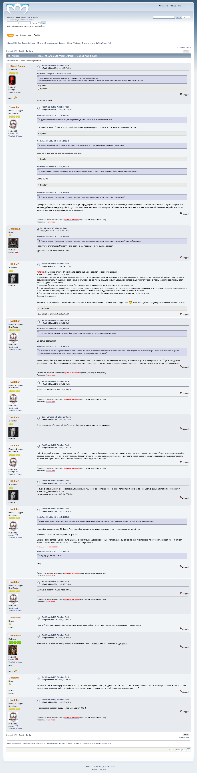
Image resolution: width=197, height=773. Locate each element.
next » (188, 47)
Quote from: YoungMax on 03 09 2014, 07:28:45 (54, 74)
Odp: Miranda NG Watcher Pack (56, 417)
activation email (27, 20)
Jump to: (172, 750)
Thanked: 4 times (14, 92)
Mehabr (15, 677)
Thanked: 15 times (15, 662)
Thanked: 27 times (15, 136)
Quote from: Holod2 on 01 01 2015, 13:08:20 (53, 517)
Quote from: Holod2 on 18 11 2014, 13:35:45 (53, 115)
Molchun (16, 228)
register (35, 17)
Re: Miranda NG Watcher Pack (55, 66)
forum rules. (50, 222)
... (21, 51)
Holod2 (15, 264)
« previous (181, 47)
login (28, 17)
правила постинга (71, 219)
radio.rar (41, 251)
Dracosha (85, 43)
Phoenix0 (16, 617)
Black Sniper (18, 66)
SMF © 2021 (98, 767)
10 (23, 51)
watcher (15, 107)
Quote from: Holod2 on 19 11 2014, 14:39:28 (53, 329)
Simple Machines (109, 767)
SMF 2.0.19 (88, 767)
